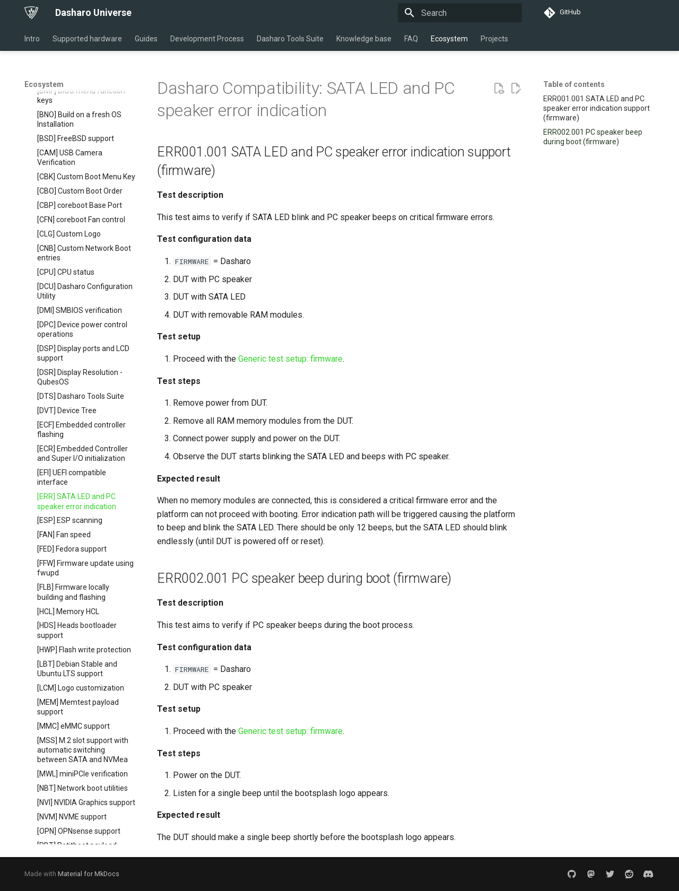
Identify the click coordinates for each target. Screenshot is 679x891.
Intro (32, 38)
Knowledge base (363, 38)
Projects (494, 38)
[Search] (460, 12)
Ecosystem (449, 38)
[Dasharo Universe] (31, 12)
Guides (146, 38)
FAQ (411, 38)
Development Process (207, 38)
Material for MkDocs (88, 874)
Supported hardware (87, 38)
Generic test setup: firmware (290, 359)
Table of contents (574, 84)
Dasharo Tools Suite (290, 38)
